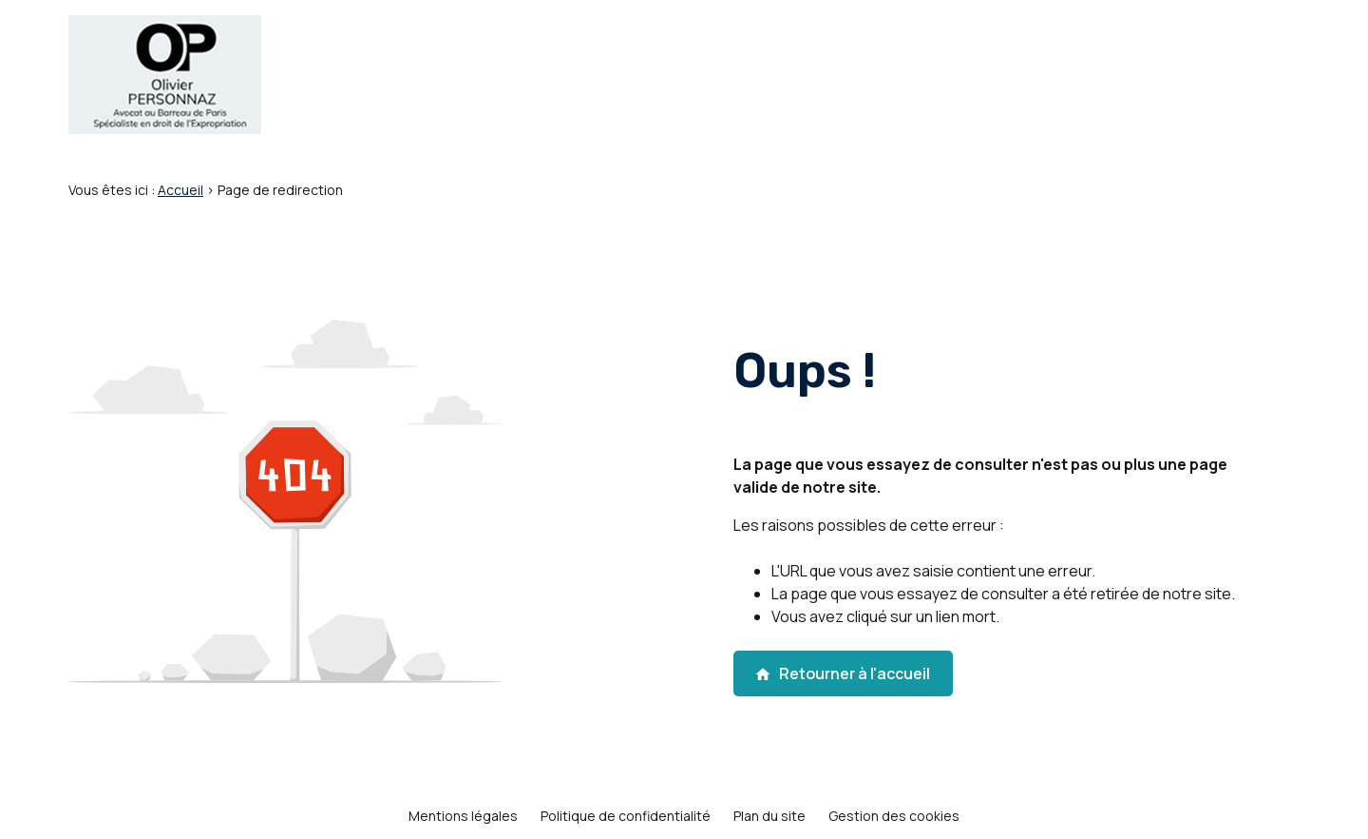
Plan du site (769, 816)
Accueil (180, 190)
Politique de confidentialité (626, 816)
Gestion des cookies (894, 816)
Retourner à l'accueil (842, 673)
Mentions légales (463, 816)
